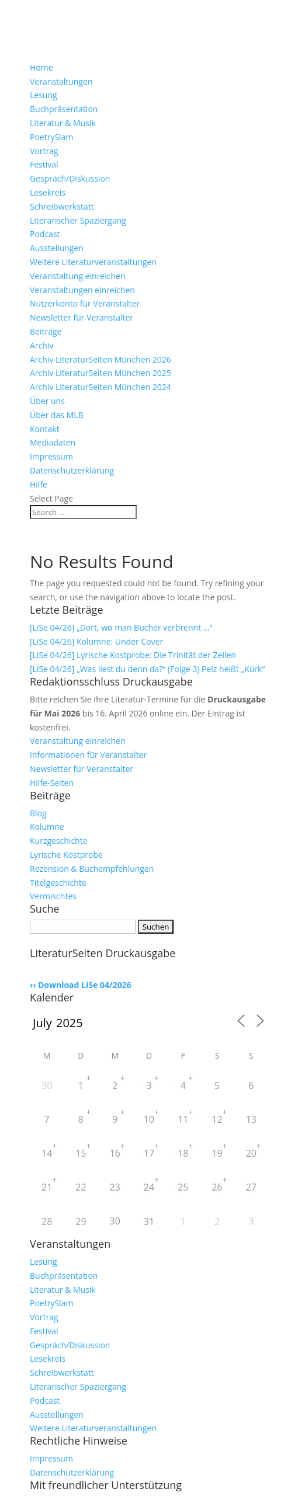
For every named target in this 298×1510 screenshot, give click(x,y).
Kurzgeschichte (59, 840)
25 (183, 1187)
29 (80, 1221)
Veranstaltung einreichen (78, 275)
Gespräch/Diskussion (70, 178)
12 (217, 1119)
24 (149, 1187)
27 (251, 1187)
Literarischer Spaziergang (78, 220)
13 (251, 1119)
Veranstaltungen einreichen (82, 289)
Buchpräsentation (64, 108)
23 (115, 1187)
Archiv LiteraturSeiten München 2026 (100, 359)
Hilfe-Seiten (52, 782)
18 (183, 1153)
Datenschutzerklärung (72, 470)
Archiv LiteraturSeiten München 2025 (100, 372)
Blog (38, 813)
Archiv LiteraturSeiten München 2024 (100, 386)
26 (217, 1187)
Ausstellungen (57, 247)
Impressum (51, 456)
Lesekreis (47, 192)
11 (183, 1119)
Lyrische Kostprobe (66, 854)
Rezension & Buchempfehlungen (92, 868)
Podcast (45, 233)
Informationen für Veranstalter (88, 754)
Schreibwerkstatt (62, 206)
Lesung (43, 94)
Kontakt (45, 428)
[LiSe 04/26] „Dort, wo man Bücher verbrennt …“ (121, 627)
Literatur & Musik (63, 122)
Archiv (41, 345)
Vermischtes (53, 896)
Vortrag (44, 150)
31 (149, 1221)
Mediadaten (52, 442)
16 (115, 1153)
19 (217, 1153)
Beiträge (45, 331)
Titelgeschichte (58, 882)
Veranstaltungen (61, 81)
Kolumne (47, 826)
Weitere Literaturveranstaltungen (93, 261)
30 (46, 1085)
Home (41, 67)
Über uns (47, 400)
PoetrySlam (51, 136)
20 (251, 1153)
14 (46, 1153)
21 (46, 1187)
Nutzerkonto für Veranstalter (85, 303)
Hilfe (38, 484)
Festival (44, 164)
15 (80, 1153)
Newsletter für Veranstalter (81, 317)
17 (149, 1153)
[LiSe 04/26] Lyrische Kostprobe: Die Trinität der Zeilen (133, 654)
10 (149, 1119)
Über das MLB (57, 414)
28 (46, 1221)
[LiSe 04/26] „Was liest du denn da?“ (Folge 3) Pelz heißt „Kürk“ (147, 668)
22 (80, 1187)
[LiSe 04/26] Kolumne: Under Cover (96, 641)
